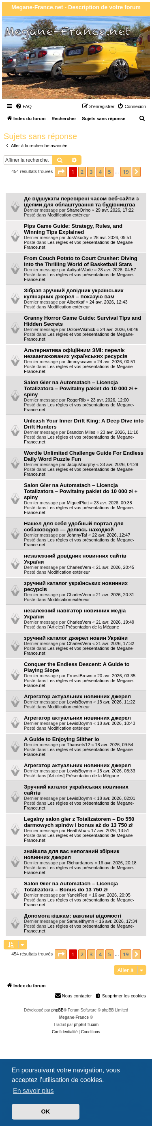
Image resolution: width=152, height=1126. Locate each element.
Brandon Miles (81, 432)
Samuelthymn (80, 921)
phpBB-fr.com (86, 1024)
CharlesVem (79, 567)
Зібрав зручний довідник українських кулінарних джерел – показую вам (74, 293)
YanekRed (77, 895)
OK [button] (45, 1111)
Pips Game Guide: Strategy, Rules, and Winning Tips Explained (73, 229)
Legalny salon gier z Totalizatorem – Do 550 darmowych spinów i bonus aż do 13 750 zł (79, 822)
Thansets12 (78, 744)
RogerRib (76, 400)
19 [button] (126, 171)
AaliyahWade (80, 269)
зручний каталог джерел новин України (76, 638)
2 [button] (82, 171)
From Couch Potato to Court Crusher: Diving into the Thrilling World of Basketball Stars (80, 261)
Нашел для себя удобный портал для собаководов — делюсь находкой (74, 526)
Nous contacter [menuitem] (73, 995)
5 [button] (109, 171)
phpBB (57, 1010)
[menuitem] (23, 106)
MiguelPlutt (78, 502)
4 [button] (100, 171)
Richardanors (80, 862)
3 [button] (91, 171)
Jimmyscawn (79, 361)
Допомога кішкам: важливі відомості (72, 916)
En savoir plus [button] (33, 1090)
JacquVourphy (81, 464)
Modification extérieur (68, 214)
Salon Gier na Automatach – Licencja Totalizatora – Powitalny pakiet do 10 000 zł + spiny (80, 388)
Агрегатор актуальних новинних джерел (77, 696)
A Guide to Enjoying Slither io (61, 739)
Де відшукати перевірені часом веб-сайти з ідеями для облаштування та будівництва (81, 202)
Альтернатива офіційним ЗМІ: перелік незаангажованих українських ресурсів (76, 353)
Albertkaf (75, 302)
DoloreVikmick (81, 329)
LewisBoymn (79, 701)
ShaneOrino (79, 210)
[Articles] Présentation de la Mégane (83, 626)
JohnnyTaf (77, 535)
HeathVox (76, 830)
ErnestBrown (79, 675)
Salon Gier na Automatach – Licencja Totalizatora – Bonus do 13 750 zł (71, 886)
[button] (61, 172)
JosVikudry (78, 237)
